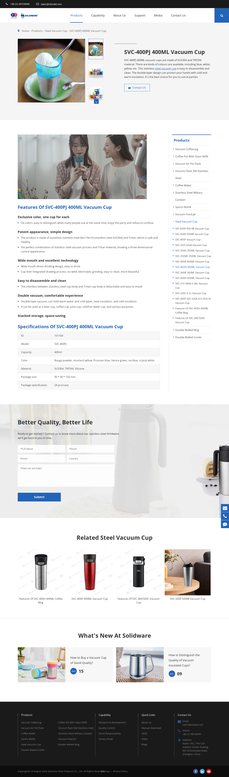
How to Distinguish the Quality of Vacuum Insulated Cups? (184, 660)
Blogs (144, 744)
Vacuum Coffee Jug (186, 149)
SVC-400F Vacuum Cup (188, 239)
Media (158, 18)
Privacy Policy (120, 771)
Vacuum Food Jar (185, 214)
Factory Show (106, 738)
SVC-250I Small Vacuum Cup (191, 245)
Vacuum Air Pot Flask (188, 163)
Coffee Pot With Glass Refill (191, 156)
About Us (119, 18)
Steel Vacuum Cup (56, 31)
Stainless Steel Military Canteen (75, 733)
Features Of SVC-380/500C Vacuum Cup (190, 320)
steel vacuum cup (165, 68)
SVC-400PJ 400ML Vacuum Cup (88, 31)
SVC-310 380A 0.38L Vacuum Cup (191, 285)
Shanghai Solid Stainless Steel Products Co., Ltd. (57, 771)
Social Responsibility (110, 733)
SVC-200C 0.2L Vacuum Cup (190, 293)
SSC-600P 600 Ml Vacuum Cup (192, 228)
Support (139, 18)
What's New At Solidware (114, 635)
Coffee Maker (183, 185)
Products (76, 18)
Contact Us (178, 18)
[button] (96, 101)
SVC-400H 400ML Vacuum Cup (192, 278)
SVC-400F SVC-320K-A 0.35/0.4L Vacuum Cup (193, 300)
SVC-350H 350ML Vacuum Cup (192, 250)
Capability (98, 18)
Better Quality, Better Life (55, 422)
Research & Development (112, 722)
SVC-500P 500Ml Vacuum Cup (192, 234)
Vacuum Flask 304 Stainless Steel (76, 727)
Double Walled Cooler (188, 337)
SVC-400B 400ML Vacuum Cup (192, 261)
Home (25, 31)
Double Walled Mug (187, 330)
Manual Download (151, 727)
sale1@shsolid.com (51, 4)
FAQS (144, 733)
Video (145, 738)
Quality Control (107, 727)
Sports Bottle (183, 207)
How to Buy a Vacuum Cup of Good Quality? (88, 660)
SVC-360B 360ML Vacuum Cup (192, 272)
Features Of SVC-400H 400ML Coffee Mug (191, 310)
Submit (39, 497)
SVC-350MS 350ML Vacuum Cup (193, 256)
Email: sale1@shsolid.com (190, 722)
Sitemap (105, 771)
